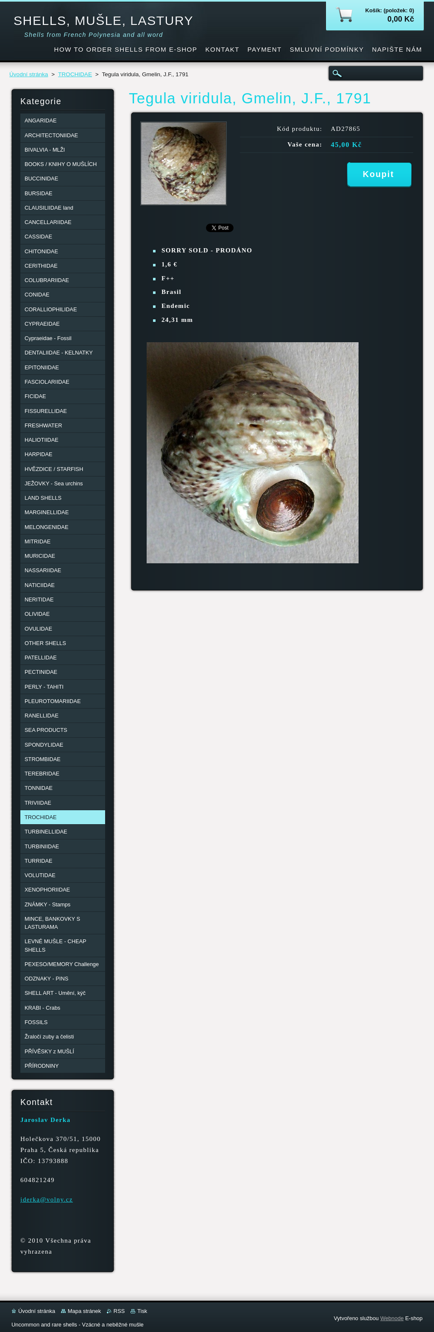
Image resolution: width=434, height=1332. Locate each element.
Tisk (142, 1311)
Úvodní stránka (28, 74)
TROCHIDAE (75, 74)
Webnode (391, 1318)
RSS (119, 1311)
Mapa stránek (84, 1311)
